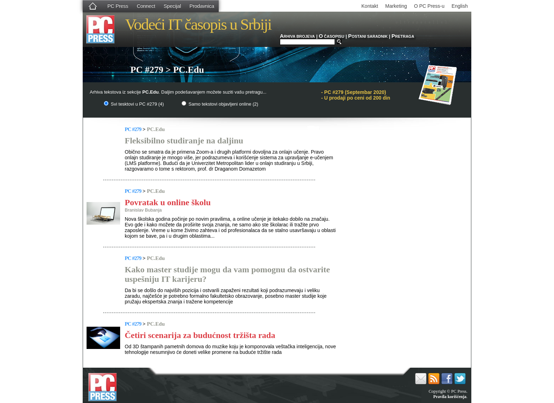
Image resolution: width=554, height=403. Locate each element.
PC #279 (133, 129)
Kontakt (369, 6)
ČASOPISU (331, 36)
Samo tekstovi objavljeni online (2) (220, 104)
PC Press (117, 6)
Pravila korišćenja (449, 396)
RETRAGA (402, 36)
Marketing (396, 6)
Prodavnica (201, 6)
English (460, 6)
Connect (146, 6)
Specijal (172, 6)
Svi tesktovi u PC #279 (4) (134, 104)
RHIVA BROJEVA (297, 36)
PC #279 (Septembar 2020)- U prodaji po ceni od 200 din (355, 95)
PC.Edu (156, 129)
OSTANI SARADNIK (368, 36)
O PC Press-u (429, 6)
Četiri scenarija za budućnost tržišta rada (200, 335)
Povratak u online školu (168, 202)
